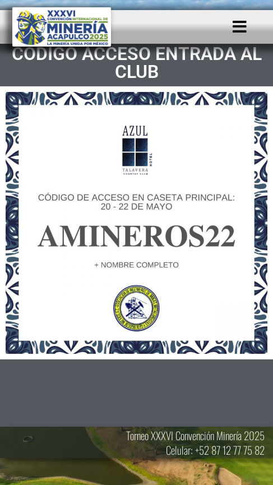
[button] (240, 27)
